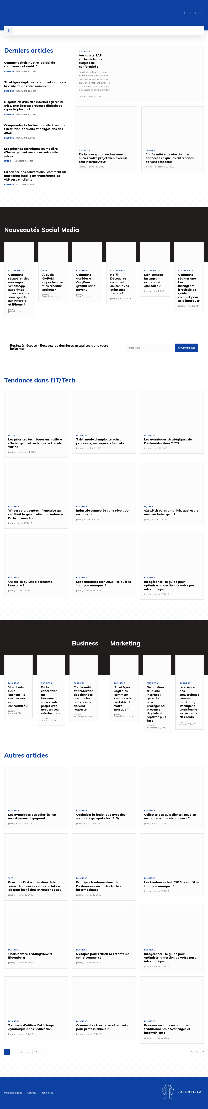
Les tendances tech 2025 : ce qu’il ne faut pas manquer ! (103, 584)
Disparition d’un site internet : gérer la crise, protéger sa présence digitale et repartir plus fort (33, 105)
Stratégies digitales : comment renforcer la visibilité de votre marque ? (35, 84)
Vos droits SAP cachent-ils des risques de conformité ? (90, 61)
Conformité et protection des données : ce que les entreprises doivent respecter (170, 158)
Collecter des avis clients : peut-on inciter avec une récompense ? (170, 817)
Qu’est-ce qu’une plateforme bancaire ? (30, 584)
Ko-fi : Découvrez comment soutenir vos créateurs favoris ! (119, 284)
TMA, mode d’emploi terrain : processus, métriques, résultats (100, 441)
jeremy (82, 96)
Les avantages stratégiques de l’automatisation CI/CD (168, 441)
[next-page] (43, 1052)
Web (44, 271)
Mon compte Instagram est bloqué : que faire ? (153, 280)
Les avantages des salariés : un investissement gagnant (32, 817)
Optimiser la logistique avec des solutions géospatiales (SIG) (100, 817)
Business (9, 71)
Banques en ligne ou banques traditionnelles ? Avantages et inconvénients (167, 1029)
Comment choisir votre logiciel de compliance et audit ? (29, 64)
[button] (9, 30)
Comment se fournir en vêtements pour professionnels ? (102, 1027)
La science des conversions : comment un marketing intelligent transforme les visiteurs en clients (35, 175)
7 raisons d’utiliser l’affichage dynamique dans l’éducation (31, 1027)
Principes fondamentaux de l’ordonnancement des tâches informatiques (98, 886)
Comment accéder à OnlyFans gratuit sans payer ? (85, 282)
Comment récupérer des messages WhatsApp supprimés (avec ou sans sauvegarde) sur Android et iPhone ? (18, 290)
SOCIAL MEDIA (16, 271)
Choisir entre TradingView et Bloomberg (30, 956)
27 (35, 1052)
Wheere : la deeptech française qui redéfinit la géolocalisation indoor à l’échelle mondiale (35, 514)
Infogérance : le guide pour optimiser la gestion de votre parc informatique (170, 585)
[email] (150, 348)
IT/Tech (8, 161)
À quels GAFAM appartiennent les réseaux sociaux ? (52, 282)
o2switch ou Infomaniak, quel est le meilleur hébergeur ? (171, 512)
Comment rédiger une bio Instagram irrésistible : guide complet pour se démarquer (189, 288)
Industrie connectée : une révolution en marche (103, 512)
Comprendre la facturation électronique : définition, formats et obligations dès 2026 (34, 129)
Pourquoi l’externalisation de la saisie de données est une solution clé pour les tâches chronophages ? (34, 886)
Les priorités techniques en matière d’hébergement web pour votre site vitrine (31, 152)
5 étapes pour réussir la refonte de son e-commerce (102, 956)
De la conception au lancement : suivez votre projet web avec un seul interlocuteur (103, 158)
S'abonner (186, 347)
